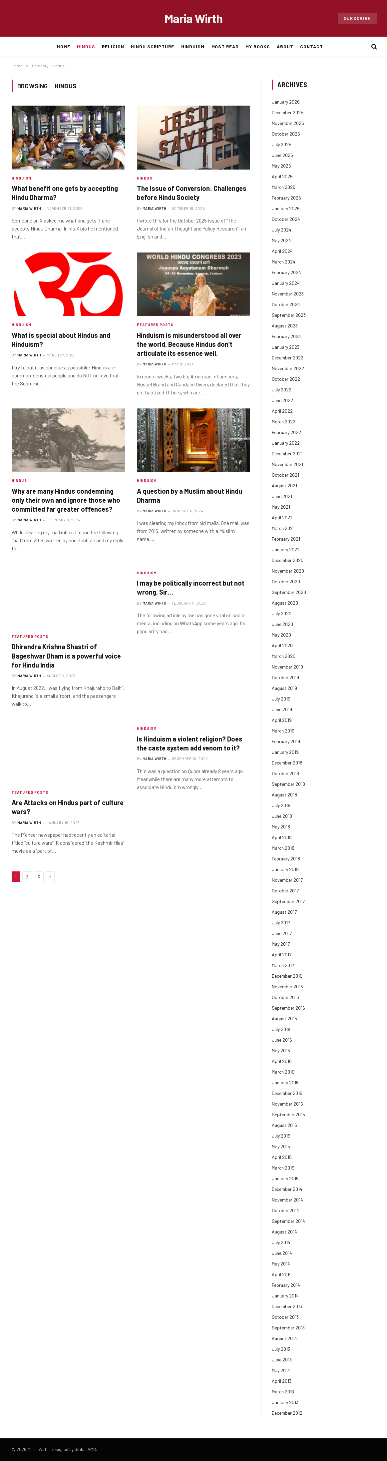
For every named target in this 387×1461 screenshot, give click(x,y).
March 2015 (283, 1168)
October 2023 (286, 304)
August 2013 (284, 1338)
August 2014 (284, 1231)
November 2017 (287, 880)
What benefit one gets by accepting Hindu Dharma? (65, 192)
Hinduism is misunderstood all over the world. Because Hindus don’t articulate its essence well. (189, 344)
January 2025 (286, 208)
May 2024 (281, 240)
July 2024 (281, 230)
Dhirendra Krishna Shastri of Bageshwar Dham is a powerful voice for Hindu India (66, 656)
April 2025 (282, 176)
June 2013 (282, 1359)
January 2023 (285, 347)
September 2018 (288, 784)
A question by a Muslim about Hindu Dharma (189, 495)
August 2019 (284, 688)
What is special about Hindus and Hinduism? (61, 339)
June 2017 (282, 933)
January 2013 (285, 1402)
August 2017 (284, 912)
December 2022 (287, 357)
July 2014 (281, 1242)
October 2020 (286, 581)
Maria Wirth (29, 208)
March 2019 (283, 730)
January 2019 (285, 752)
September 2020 (289, 592)
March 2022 (283, 421)
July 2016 (281, 1029)
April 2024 (282, 251)
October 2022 (286, 379)
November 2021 (287, 464)
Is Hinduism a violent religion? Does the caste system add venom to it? (189, 743)
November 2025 (288, 123)
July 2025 (281, 144)
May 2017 (281, 944)
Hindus (86, 46)
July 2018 (281, 805)
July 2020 (281, 613)
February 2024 (286, 272)
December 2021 (287, 453)
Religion (113, 46)
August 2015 (284, 1125)
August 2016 (284, 1018)
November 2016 (287, 986)
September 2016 (288, 1008)
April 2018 (282, 837)
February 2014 (286, 1285)
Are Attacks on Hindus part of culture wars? (68, 806)
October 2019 (285, 677)
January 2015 (285, 1178)
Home (63, 46)
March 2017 (283, 965)
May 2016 (281, 1050)
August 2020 (285, 603)
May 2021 (281, 507)
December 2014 (287, 1189)
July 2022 (281, 389)
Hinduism (193, 46)
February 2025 (286, 198)
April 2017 (281, 954)
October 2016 (285, 997)
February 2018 (286, 858)
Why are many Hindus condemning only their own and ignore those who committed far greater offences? (66, 500)
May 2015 (281, 1146)
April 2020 (282, 645)
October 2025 (286, 134)
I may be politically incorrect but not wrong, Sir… (190, 587)
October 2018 (285, 773)
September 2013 (288, 1327)
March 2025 (283, 187)
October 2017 (285, 890)
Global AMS (85, 1449)
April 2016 (282, 1061)
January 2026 (286, 102)
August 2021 (284, 485)
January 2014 (285, 1295)
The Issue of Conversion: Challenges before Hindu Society (191, 192)
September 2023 (289, 315)
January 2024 (286, 283)
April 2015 (282, 1157)
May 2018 (281, 826)
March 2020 (283, 656)
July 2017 (281, 922)
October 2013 (285, 1317)
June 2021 (282, 496)
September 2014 (288, 1221)
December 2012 (287, 1413)
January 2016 (285, 1082)
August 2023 (285, 325)
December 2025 (287, 112)
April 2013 (281, 1381)
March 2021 (283, 528)
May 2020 (281, 635)
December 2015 (287, 1093)
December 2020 (287, 560)
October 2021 (285, 475)
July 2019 (281, 699)
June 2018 (282, 816)
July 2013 (281, 1349)
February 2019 (286, 741)
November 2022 (288, 368)
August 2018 (284, 794)
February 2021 (286, 539)
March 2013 (283, 1391)
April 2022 (282, 411)
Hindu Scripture (152, 46)
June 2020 (282, 624)
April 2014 (282, 1274)
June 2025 (282, 155)
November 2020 (288, 571)
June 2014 (282, 1253)
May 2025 (281, 166)
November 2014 (287, 1200)
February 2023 (286, 336)
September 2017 (288, 901)
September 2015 (288, 1114)
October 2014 (285, 1210)
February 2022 (286, 432)
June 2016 (282, 1040)
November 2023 (288, 293)
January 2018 (285, 869)
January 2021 (285, 549)
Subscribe (357, 18)
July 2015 (281, 1136)
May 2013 (281, 1370)
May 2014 (281, 1263)
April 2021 (282, 517)
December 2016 (287, 976)
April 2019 (282, 720)
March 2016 (283, 1072)
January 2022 (286, 443)
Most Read (225, 46)
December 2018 (287, 762)
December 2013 (287, 1306)
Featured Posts (155, 324)
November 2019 (287, 667)
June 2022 (282, 400)
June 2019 (282, 709)
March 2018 (283, 848)
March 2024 (283, 261)
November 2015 (287, 1104)
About (285, 46)
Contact (311, 46)
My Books (257, 46)
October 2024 (286, 219)
